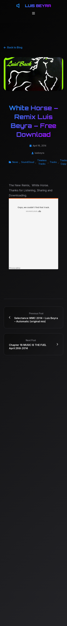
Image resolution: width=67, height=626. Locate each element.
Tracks (53, 162)
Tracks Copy (63, 162)
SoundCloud (27, 162)
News (15, 162)
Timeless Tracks (42, 162)
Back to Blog (13, 47)
